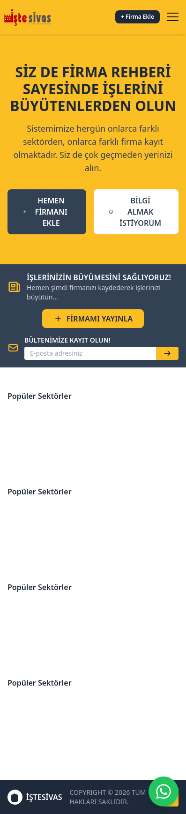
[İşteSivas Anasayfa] (29, 17)
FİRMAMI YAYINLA (93, 319)
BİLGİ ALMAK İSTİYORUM (135, 211)
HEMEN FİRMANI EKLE (44, 211)
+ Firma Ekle (137, 17)
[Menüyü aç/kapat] (173, 16)
